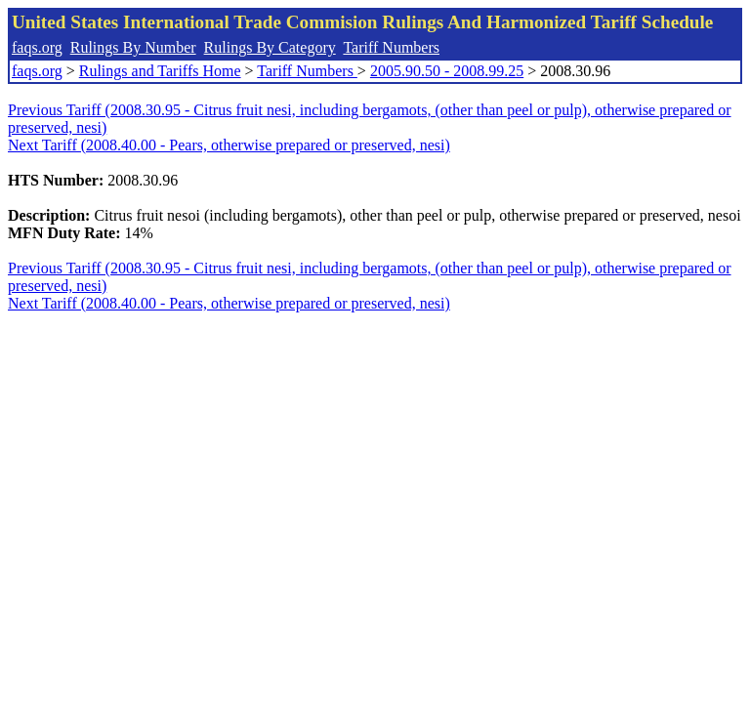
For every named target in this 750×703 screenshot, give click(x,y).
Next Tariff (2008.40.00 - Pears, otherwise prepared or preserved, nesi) (229, 145)
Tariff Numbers (391, 47)
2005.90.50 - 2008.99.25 (446, 70)
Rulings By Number (133, 47)
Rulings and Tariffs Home (160, 70)
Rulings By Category (270, 47)
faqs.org (37, 47)
